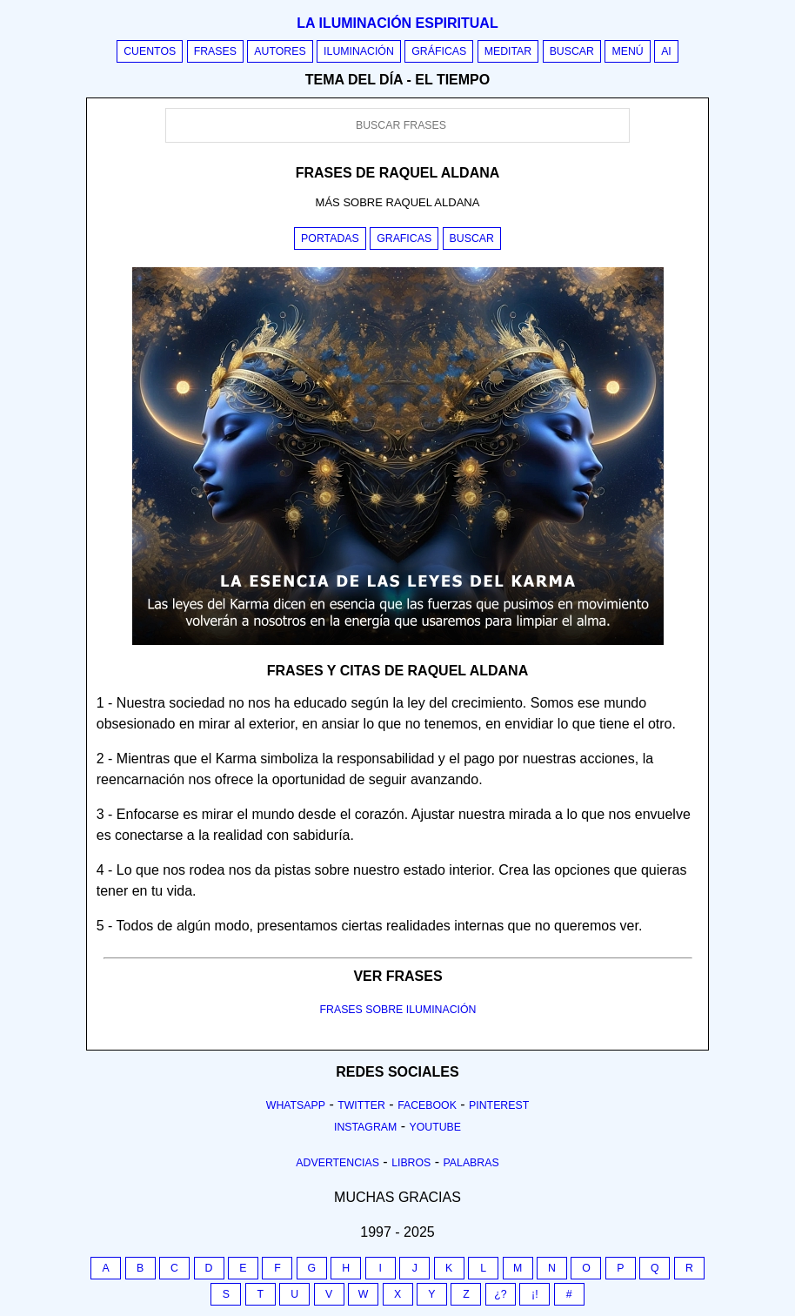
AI (666, 51)
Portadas (330, 238)
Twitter (361, 1105)
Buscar (572, 51)
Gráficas (438, 51)
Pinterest (499, 1105)
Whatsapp (295, 1105)
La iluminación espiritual (397, 23)
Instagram (365, 1127)
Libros (411, 1163)
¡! (534, 1294)
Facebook (427, 1105)
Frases (215, 51)
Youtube (435, 1127)
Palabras (471, 1163)
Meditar (508, 51)
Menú (627, 51)
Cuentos (150, 51)
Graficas (404, 238)
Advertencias (337, 1163)
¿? (500, 1294)
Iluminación (359, 51)
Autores (279, 51)
